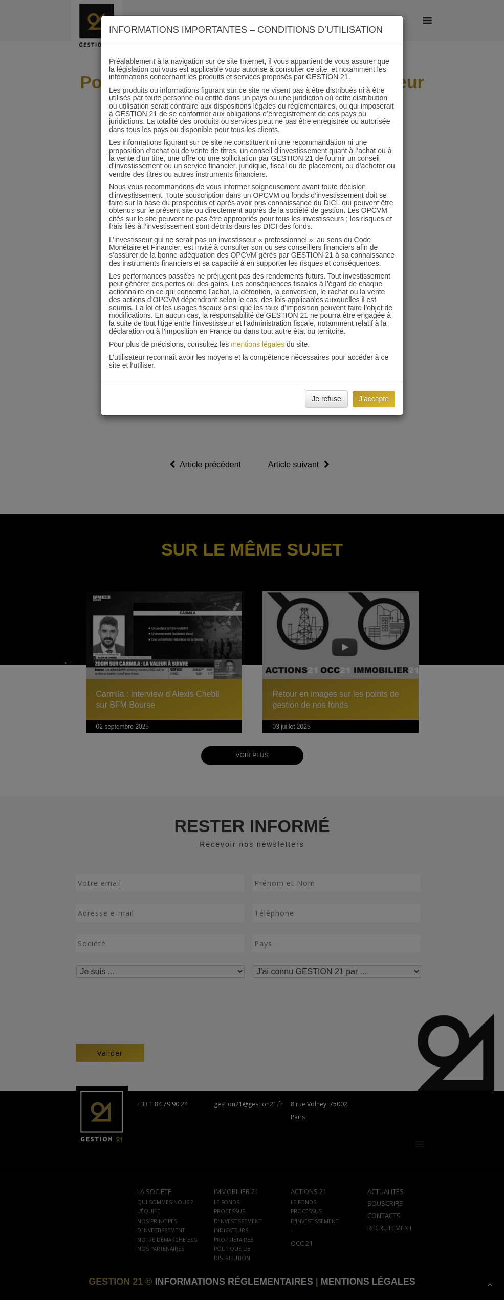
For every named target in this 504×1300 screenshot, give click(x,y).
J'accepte (374, 399)
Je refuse (326, 399)
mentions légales (257, 344)
